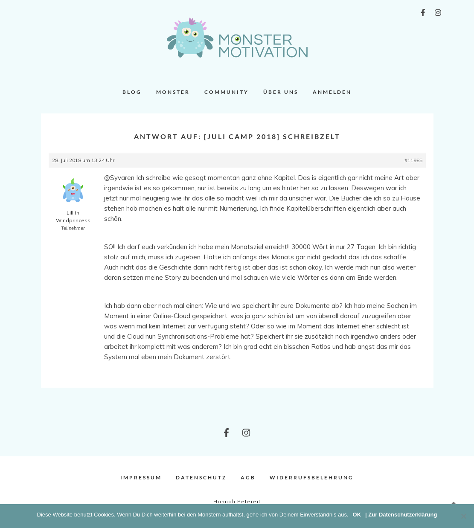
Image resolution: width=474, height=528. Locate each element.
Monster (173, 92)
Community (226, 92)
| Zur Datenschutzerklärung (401, 514)
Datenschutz (201, 477)
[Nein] (463, 516)
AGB (248, 477)
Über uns (280, 92)
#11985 (413, 160)
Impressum (141, 477)
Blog (132, 92)
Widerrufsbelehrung (312, 477)
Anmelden (332, 92)
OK (357, 514)
